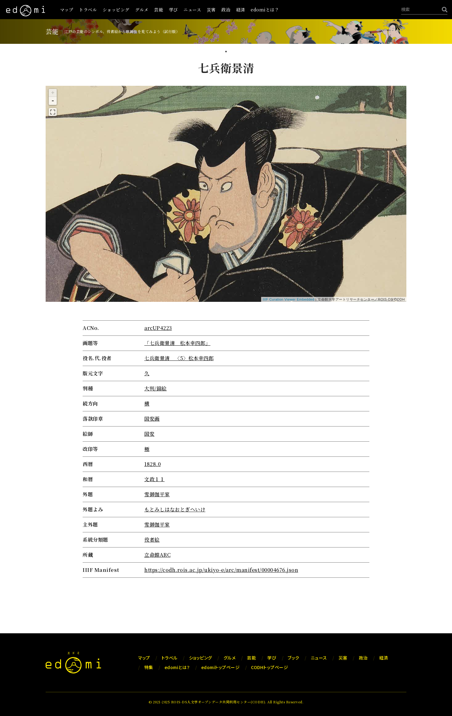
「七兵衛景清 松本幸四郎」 (177, 343)
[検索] (443, 9)
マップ (66, 9)
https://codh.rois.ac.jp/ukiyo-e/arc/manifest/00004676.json (221, 569)
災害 (211, 9)
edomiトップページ (220, 667)
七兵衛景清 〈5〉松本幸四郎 (179, 358)
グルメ (142, 9)
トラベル (88, 9)
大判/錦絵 (155, 388)
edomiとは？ (265, 9)
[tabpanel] (226, 320)
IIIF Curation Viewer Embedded (288, 299)
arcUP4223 (158, 327)
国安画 (152, 418)
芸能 (158, 9)
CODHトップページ (269, 667)
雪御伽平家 (157, 494)
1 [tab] (226, 52)
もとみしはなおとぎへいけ (174, 509)
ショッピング (116, 9)
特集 (148, 667)
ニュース (192, 9)
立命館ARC (157, 554)
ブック (293, 658)
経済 (240, 9)
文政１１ (154, 479)
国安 (149, 433)
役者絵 (152, 539)
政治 (225, 9)
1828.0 (152, 464)
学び (173, 9)
